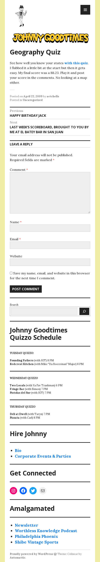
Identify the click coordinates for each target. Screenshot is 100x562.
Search (14, 304)
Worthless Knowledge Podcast (46, 530)
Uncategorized (33, 100)
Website (16, 256)
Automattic (17, 557)
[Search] (84, 311)
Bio (18, 450)
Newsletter (26, 525)
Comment (19, 170)
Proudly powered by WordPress (31, 554)
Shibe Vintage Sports (36, 542)
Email (15, 239)
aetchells (53, 96)
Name (16, 222)
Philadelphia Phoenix (36, 536)
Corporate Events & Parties (43, 456)
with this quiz (76, 63)
